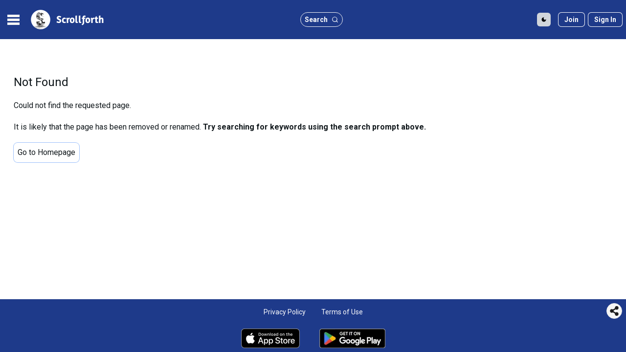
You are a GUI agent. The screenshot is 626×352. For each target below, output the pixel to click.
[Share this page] (614, 311)
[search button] (321, 19)
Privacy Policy (285, 312)
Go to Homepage (46, 152)
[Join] (571, 19)
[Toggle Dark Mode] (544, 19)
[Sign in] (605, 19)
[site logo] (66, 19)
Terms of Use (342, 312)
